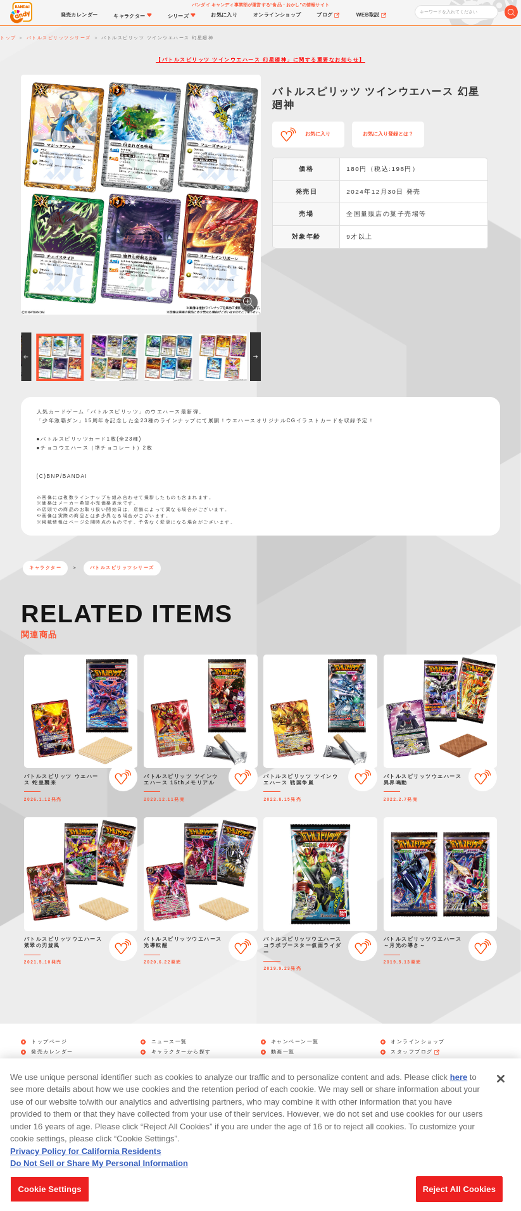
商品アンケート (296, 1062)
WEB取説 (408, 1062)
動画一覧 (283, 1052)
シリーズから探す (175, 1062)
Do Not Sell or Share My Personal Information (99, 1178)
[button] (26, 356)
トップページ (49, 1042)
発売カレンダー (52, 1052)
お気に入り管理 (52, 1062)
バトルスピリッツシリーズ (122, 567)
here (458, 1092)
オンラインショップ (418, 1042)
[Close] (501, 1094)
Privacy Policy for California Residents (85, 1166)
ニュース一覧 (169, 1042)
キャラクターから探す (181, 1052)
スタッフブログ (416, 1052)
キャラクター (45, 567)
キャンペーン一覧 (295, 1042)
